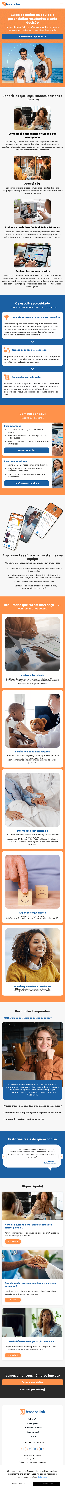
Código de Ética (32, 1459)
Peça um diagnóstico (32, 1393)
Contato (32, 1436)
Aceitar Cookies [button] (46, 1484)
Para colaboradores (32, 1428)
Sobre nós (32, 1419)
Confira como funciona (38, 483)
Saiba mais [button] (42, 1477)
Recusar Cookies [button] (18, 1484)
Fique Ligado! (32, 1432)
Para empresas (32, 1423)
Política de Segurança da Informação (32, 1462)
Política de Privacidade (32, 1456)
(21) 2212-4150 (38, 1442)
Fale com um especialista (32, 36)
